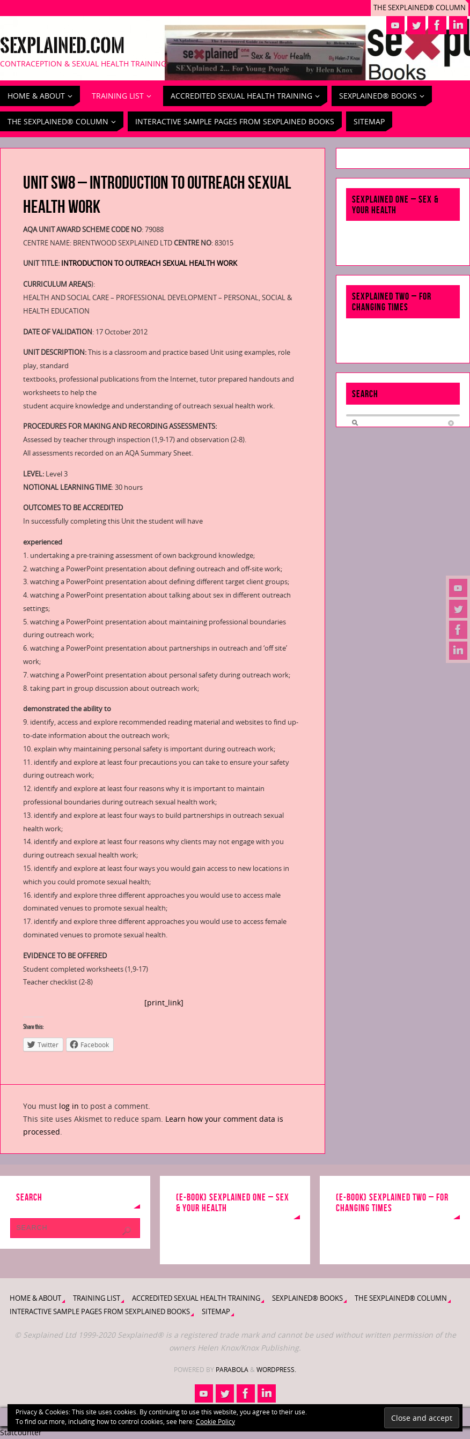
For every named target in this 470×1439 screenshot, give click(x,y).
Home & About (35, 1298)
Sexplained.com (62, 46)
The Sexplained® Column (419, 7)
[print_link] (163, 1002)
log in (69, 1106)
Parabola (232, 1369)
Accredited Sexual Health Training (196, 1298)
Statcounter (21, 1432)
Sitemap (216, 1311)
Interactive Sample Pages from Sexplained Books (100, 1311)
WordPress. (276, 1369)
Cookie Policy (215, 1421)
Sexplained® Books (307, 1298)
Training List (96, 1298)
